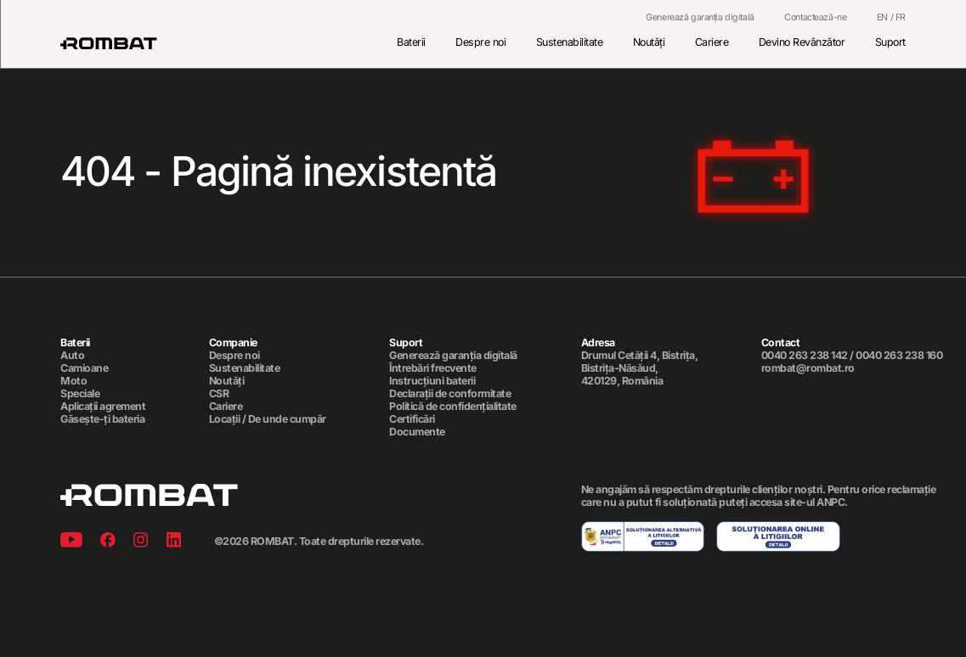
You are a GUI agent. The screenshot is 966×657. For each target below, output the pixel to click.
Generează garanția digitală (700, 18)
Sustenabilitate (569, 42)
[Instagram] (140, 541)
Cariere (712, 42)
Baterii (411, 42)
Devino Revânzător (802, 42)
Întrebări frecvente (433, 368)
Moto (73, 381)
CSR (219, 394)
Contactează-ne (815, 18)
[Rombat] (108, 43)
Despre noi (480, 42)
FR (900, 17)
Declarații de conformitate (450, 394)
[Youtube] (71, 541)
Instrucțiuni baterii (432, 381)
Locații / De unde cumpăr (267, 419)
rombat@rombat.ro (808, 368)
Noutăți (649, 42)
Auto (72, 356)
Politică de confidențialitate (453, 407)
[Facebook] (108, 541)
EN (882, 17)
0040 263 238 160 (899, 355)
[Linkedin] (174, 541)
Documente (417, 432)
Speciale (79, 394)
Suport (890, 42)
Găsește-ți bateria (102, 419)
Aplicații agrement (102, 407)
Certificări (412, 419)
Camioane (84, 368)
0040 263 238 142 (804, 355)
